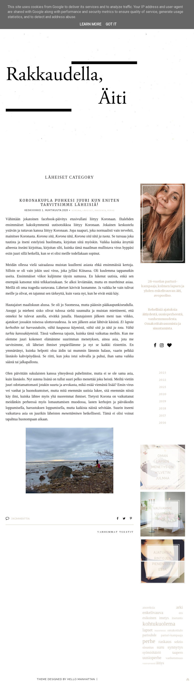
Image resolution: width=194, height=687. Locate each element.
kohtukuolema (159, 623)
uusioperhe (152, 657)
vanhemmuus (174, 658)
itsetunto (177, 618)
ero (181, 613)
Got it (111, 24)
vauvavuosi (149, 663)
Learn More (90, 24)
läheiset (87, 210)
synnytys (175, 647)
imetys (164, 618)
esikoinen (149, 618)
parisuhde (149, 635)
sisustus (148, 647)
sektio (178, 642)
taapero (177, 652)
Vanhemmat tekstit (115, 531)
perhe (110, 210)
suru (160, 647)
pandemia (100, 210)
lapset (148, 630)
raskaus (164, 641)
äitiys (160, 663)
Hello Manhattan (81, 679)
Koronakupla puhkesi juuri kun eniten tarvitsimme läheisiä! (69, 202)
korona (76, 210)
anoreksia (149, 607)
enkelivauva (153, 612)
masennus (160, 630)
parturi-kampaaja (172, 635)
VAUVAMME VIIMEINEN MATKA (162, 514)
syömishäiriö (152, 652)
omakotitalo (175, 630)
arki (179, 607)
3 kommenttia (20, 518)
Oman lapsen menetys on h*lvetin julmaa (163, 467)
